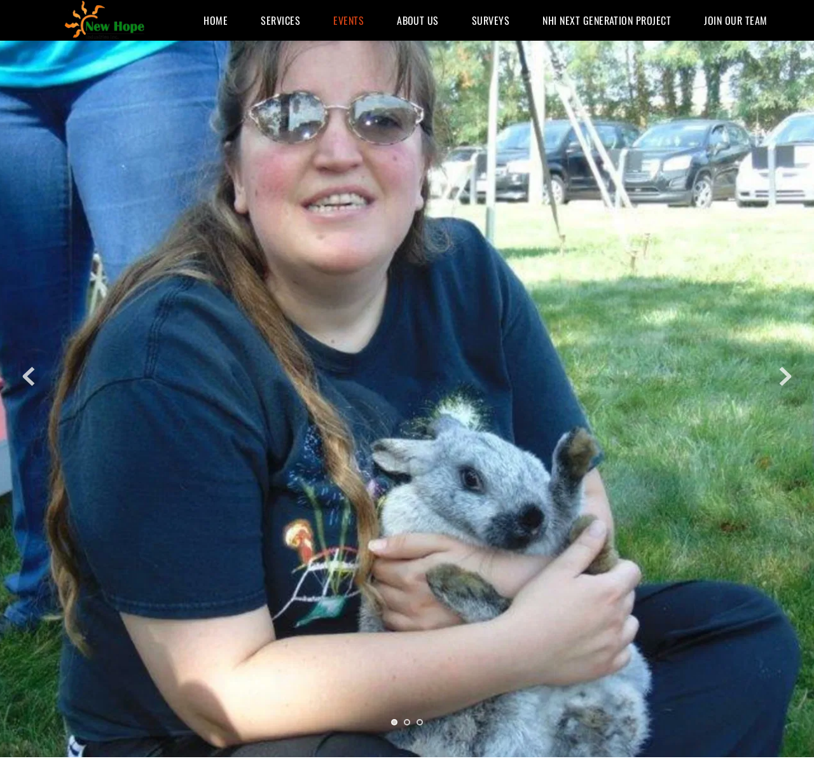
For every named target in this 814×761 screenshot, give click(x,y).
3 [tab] (420, 722)
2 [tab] (407, 722)
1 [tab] (394, 722)
